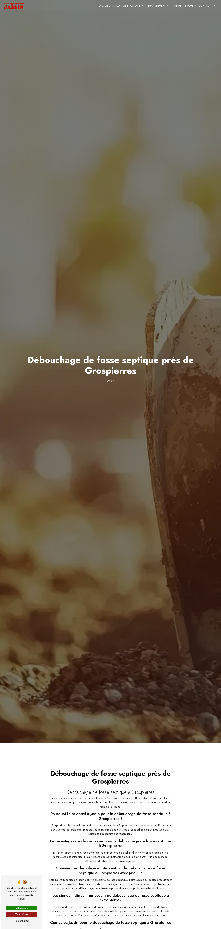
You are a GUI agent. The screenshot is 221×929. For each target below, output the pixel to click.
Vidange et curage (127, 6)
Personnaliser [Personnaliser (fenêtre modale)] (21, 921)
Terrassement (156, 6)
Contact (205, 6)
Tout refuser (21, 914)
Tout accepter (21, 908)
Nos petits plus (182, 6)
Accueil (104, 6)
